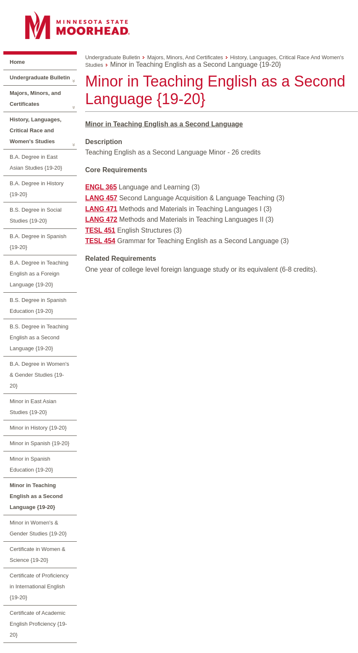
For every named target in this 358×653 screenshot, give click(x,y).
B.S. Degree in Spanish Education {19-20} (38, 305)
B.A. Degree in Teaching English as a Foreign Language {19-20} (39, 274)
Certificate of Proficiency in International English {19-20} (39, 586)
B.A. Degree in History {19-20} (37, 188)
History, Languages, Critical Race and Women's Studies (35, 130)
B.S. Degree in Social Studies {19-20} (36, 215)
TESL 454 (100, 240)
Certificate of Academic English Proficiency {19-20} (38, 624)
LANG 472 (101, 219)
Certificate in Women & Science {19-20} (37, 554)
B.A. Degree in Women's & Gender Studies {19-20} (39, 375)
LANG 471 (101, 208)
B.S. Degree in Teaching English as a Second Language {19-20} (39, 337)
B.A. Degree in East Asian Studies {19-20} (36, 162)
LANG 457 (101, 198)
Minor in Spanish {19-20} (39, 443)
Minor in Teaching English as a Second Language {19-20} (36, 496)
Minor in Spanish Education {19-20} (31, 464)
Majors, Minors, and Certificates (35, 98)
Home (17, 62)
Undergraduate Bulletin (40, 77)
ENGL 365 (101, 187)
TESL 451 (100, 230)
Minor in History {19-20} (38, 428)
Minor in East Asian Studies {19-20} (33, 406)
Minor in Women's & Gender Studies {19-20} (38, 528)
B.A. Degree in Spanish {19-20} (38, 241)
